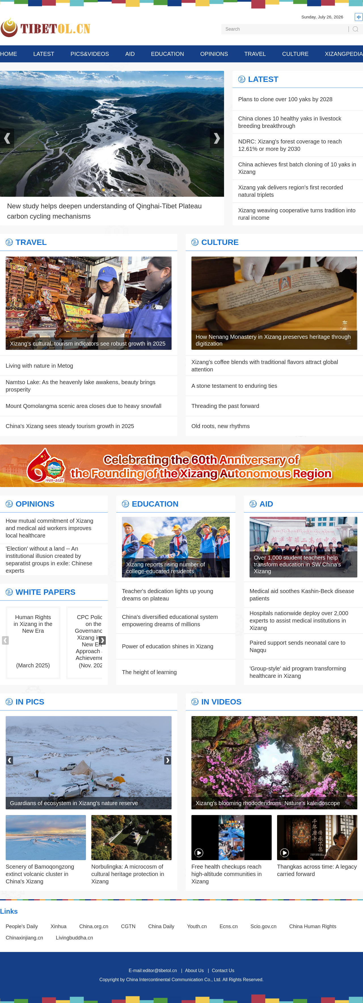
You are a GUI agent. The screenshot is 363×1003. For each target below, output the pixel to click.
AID (130, 54)
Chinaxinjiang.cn (24, 938)
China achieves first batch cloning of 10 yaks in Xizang (297, 168)
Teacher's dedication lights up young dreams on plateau (167, 595)
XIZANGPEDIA (344, 54)
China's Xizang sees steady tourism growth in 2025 (70, 426)
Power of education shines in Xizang (167, 646)
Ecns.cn (229, 926)
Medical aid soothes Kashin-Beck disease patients (302, 595)
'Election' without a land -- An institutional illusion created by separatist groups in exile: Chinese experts (49, 559)
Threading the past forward (225, 406)
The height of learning (149, 672)
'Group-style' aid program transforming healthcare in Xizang (298, 672)
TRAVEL (255, 54)
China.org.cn (93, 926)
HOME (8, 54)
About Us (194, 970)
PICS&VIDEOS (90, 54)
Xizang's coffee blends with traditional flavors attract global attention (264, 366)
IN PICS (30, 702)
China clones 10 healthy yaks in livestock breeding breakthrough (289, 122)
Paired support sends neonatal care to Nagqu (297, 646)
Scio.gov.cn (263, 926)
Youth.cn (197, 926)
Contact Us (223, 970)
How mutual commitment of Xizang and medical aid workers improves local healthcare (49, 528)
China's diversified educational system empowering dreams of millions (170, 620)
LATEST (43, 54)
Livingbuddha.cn (74, 938)
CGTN (128, 926)
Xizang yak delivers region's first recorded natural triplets (290, 191)
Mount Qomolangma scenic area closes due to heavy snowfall (83, 406)
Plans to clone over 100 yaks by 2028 (285, 99)
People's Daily (22, 926)
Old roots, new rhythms (220, 426)
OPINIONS (214, 54)
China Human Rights (312, 926)
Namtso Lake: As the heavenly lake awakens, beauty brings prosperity (80, 386)
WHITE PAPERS (45, 592)
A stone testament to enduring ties (234, 386)
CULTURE (295, 54)
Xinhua (59, 926)
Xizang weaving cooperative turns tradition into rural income (297, 214)
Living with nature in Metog (39, 366)
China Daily (161, 926)
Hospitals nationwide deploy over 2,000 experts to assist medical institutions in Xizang (299, 620)
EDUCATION (167, 54)
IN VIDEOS (221, 702)
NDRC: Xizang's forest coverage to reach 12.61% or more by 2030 (290, 145)
